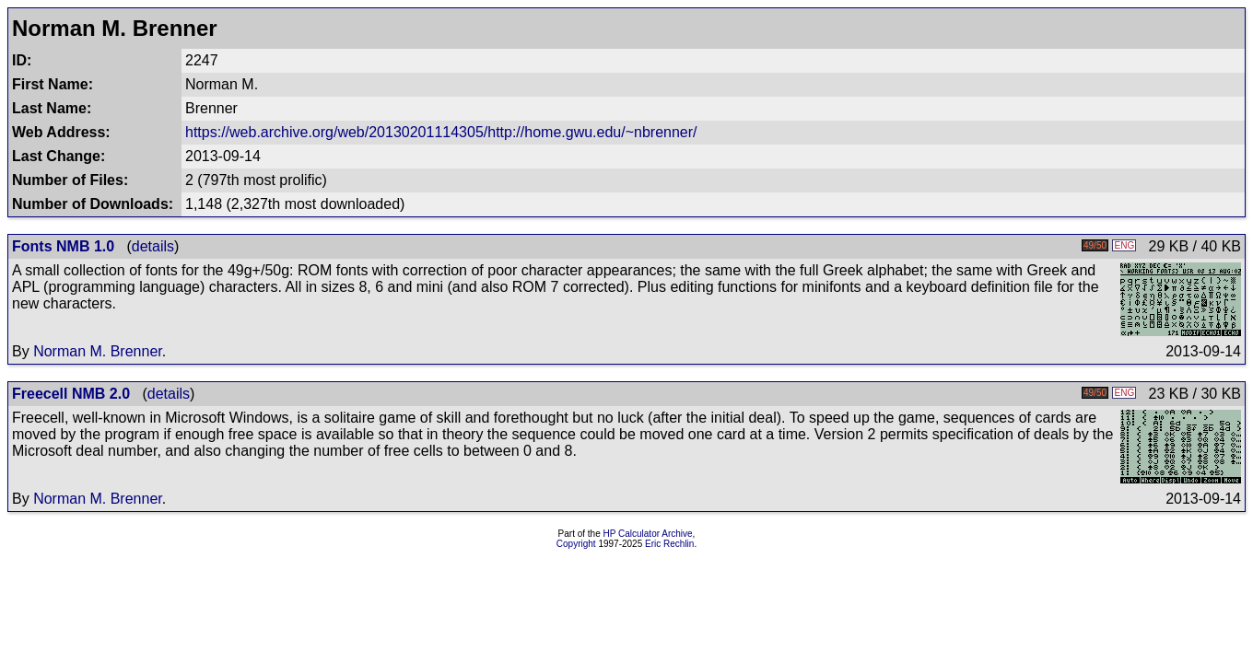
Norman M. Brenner (97, 351)
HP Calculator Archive (648, 534)
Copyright (576, 544)
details (153, 246)
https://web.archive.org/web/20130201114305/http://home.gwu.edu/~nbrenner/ (441, 132)
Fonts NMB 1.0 (63, 246)
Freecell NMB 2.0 (71, 393)
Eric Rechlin (669, 544)
